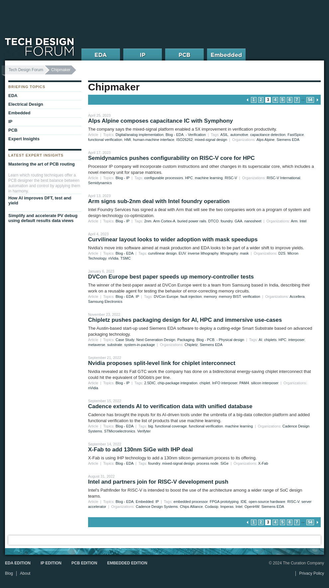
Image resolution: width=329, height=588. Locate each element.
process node (207, 463)
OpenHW (252, 507)
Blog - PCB (205, 340)
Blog (9, 573)
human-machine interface (153, 140)
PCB (12, 130)
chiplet (204, 383)
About (25, 573)
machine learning (209, 178)
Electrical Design (25, 104)
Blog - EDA (174, 135)
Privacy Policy (311, 573)
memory (210, 296)
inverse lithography (203, 253)
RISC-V (231, 178)
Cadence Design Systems (157, 507)
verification (251, 296)
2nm (147, 221)
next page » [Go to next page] (317, 100)
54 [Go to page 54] (310, 99)
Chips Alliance (191, 507)
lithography (229, 253)
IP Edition (51, 563)
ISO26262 (184, 140)
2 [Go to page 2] (261, 99)
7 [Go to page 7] (297, 99)
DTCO (213, 221)
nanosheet (252, 221)
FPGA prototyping (224, 502)
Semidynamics (100, 183)
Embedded (144, 502)
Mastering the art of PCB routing (41, 164)
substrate (114, 345)
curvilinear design (162, 253)
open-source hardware (267, 502)
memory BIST (230, 296)
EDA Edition (18, 563)
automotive (239, 135)
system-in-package (139, 345)
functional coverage (171, 426)
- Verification (196, 135)
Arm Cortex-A (164, 221)
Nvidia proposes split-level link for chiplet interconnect (161, 363)
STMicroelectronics (119, 431)
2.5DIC (150, 383)
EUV (182, 253)
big (150, 426)
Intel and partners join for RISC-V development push (158, 482)
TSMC (125, 258)
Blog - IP (123, 178)
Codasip (211, 507)
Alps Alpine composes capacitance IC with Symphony (160, 121)
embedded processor (190, 502)
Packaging (185, 340)
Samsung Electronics (105, 301)
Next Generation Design (155, 340)
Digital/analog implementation (140, 135)
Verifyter (144, 431)
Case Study (125, 340)
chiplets (270, 340)
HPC (189, 178)
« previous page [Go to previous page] (247, 100)
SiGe (224, 463)
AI (260, 340)
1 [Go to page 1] (254, 99)
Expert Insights (24, 138)
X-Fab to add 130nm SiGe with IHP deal (140, 449)
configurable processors (163, 178)
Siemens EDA (287, 140)
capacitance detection (267, 135)
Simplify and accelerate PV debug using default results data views (42, 218)
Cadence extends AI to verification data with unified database (170, 406)
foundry (227, 221)
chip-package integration (177, 383)
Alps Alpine (265, 140)
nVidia (113, 258)
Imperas (227, 507)
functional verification (105, 140)
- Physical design (230, 340)
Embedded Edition (127, 563)
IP (137, 296)
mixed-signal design (211, 140)
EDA (12, 95)
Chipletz (191, 345)
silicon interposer (264, 383)
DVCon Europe (166, 296)
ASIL (224, 135)
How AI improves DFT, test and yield (39, 200)
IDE (244, 502)
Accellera (296, 296)
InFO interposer (224, 383)
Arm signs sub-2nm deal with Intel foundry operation (159, 201)
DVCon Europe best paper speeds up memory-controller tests (171, 277)
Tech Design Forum (26, 69)
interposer (296, 340)
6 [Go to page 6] (289, 99)
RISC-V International (283, 178)
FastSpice (295, 135)
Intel (302, 221)
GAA (238, 221)
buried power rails (191, 221)
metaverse (96, 345)
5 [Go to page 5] (282, 99)
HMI (127, 140)
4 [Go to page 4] (275, 99)
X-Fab (263, 463)
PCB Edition (84, 563)
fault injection (191, 296)
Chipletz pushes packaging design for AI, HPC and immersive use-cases (185, 320)
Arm (294, 221)
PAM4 (244, 383)
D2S (281, 253)
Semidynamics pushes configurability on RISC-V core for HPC (171, 158)
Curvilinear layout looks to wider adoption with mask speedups (173, 239)
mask (244, 253)
